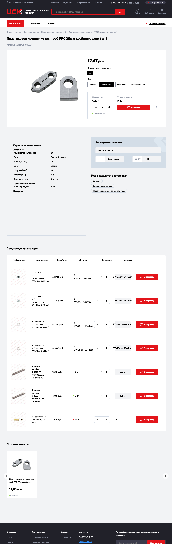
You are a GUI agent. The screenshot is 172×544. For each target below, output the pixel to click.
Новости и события (15, 509)
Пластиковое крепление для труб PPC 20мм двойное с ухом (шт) (93, 32)
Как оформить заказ (40, 504)
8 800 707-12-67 (118, 2)
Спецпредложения (83, 3)
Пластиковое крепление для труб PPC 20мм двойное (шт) (21, 442)
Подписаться (156, 504)
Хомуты (18, 32)
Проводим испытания (41, 519)
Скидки (50, 23)
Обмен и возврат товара (42, 509)
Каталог (10, 32)
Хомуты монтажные (31, 32)
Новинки (35, 23)
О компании (97, 3)
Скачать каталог (157, 23)
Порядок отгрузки (39, 514)
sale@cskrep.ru (157, 3)
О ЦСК (10, 498)
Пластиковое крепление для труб (53, 32)
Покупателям (67, 3)
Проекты (10, 504)
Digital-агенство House (156, 537)
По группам (66, 498)
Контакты (11, 519)
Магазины (55, 3)
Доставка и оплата (40, 498)
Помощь (35, 525)
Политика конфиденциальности (78, 539)
